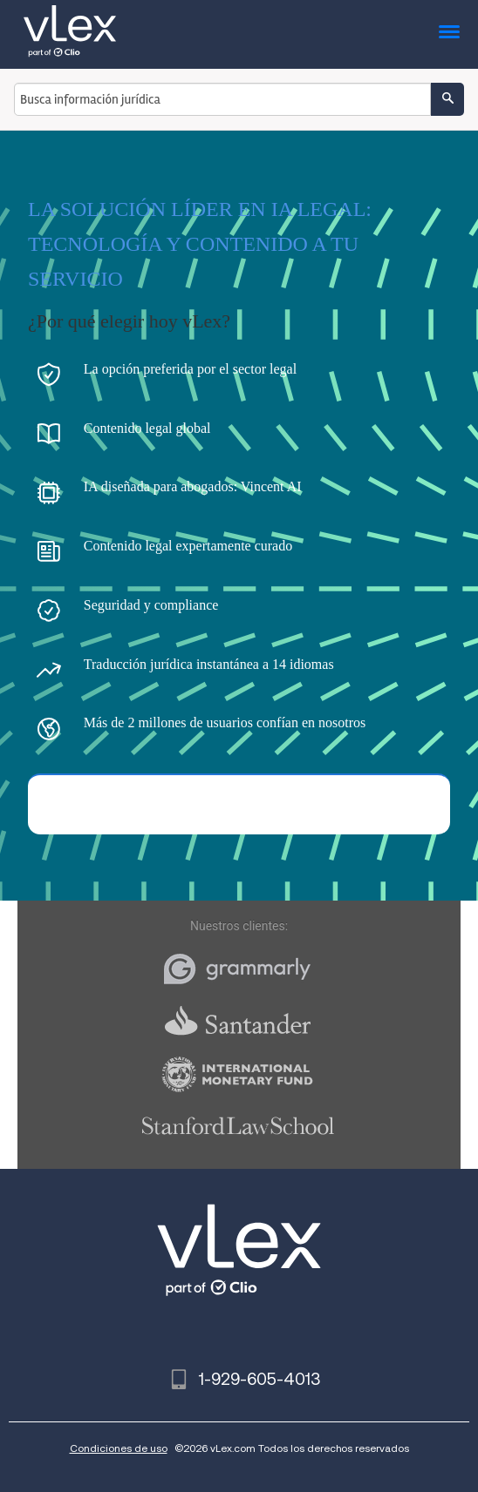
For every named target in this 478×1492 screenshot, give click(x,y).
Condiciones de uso (118, 1448)
